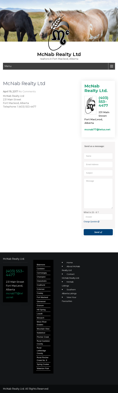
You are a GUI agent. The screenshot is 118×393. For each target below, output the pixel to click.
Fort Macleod (42, 297)
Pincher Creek (43, 337)
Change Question (91, 222)
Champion (41, 277)
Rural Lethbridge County (41, 350)
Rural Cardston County (43, 342)
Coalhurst (41, 285)
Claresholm (42, 281)
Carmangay (42, 273)
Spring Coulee (43, 364)
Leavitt (39, 314)
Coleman (41, 289)
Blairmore (41, 265)
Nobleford (41, 333)
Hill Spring (41, 310)
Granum (40, 305)
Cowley (40, 293)
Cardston (41, 269)
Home (70, 262)
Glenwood (41, 301)
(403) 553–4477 (15, 273)
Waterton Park (43, 368)
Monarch (40, 318)
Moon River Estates (42, 323)
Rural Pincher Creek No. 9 (43, 358)
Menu (8, 66)
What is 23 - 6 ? (91, 212)
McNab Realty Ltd (59, 54)
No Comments (27, 91)
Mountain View (43, 329)
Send (98, 232)
